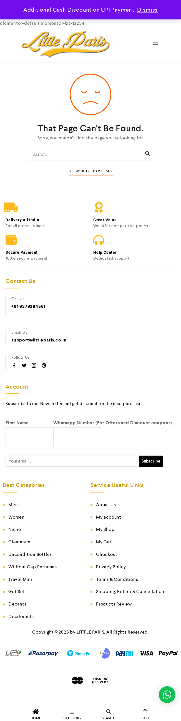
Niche (14, 529)
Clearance (19, 542)
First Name (17, 423)
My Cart (104, 542)
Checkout (106, 554)
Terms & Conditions (117, 579)
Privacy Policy (111, 567)
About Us (106, 505)
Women (16, 517)
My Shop (105, 529)
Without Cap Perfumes (32, 567)
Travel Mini (20, 579)
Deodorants (21, 616)
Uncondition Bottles (30, 554)
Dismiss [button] (147, 9)
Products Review (114, 604)
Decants (17, 604)
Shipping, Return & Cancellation (130, 591)
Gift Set (16, 591)
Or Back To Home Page (91, 171)
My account (108, 517)
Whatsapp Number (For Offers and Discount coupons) (112, 423)
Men (13, 505)
